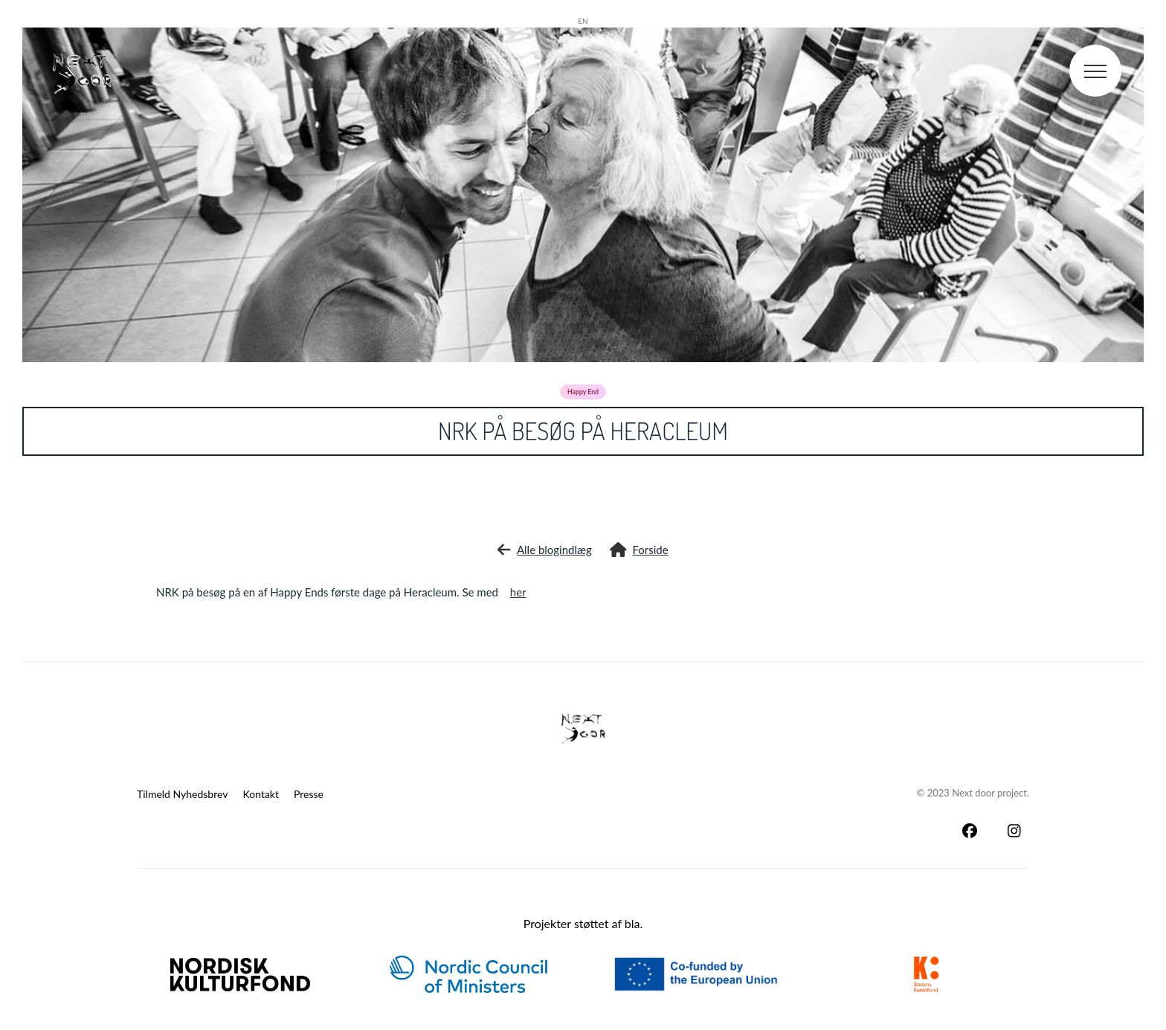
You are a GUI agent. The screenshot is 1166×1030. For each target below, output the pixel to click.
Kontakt (261, 794)
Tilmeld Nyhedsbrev (182, 794)
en (582, 20)
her (518, 592)
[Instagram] (1014, 831)
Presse (308, 794)
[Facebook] (970, 831)
